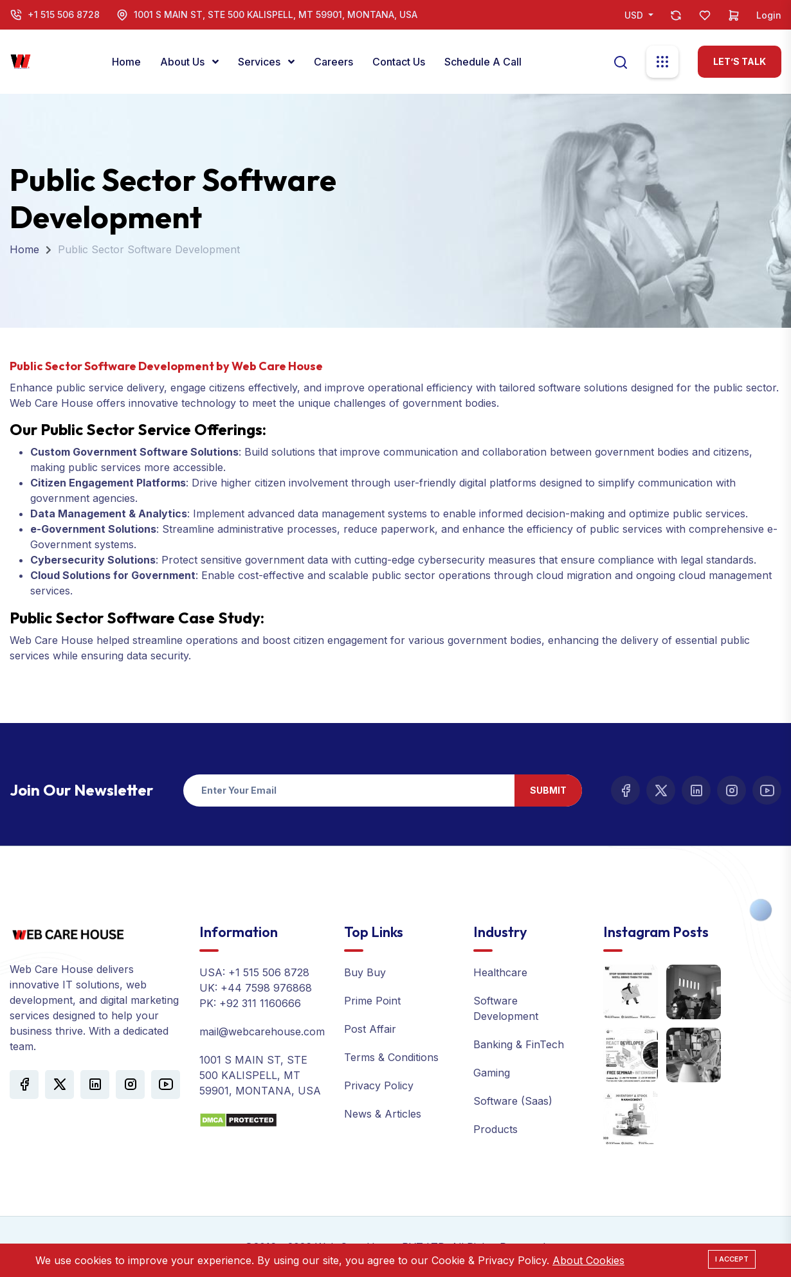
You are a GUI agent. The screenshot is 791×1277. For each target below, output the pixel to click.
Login (768, 15)
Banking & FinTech (518, 1044)
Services (260, 61)
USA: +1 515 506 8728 (254, 972)
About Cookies (588, 1260)
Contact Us (398, 61)
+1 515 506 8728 (64, 14)
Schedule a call (483, 61)
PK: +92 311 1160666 (250, 1003)
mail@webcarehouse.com (262, 1031)
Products (495, 1129)
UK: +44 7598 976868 (255, 987)
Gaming (491, 1072)
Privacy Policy (379, 1085)
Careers (333, 61)
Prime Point (372, 1000)
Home (126, 61)
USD (635, 15)
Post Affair (370, 1028)
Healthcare (500, 972)
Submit (548, 790)
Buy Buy (365, 972)
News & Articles (382, 1113)
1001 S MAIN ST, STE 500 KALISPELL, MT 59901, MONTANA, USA (275, 14)
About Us (183, 61)
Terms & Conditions (391, 1057)
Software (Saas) (512, 1100)
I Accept (732, 1259)
